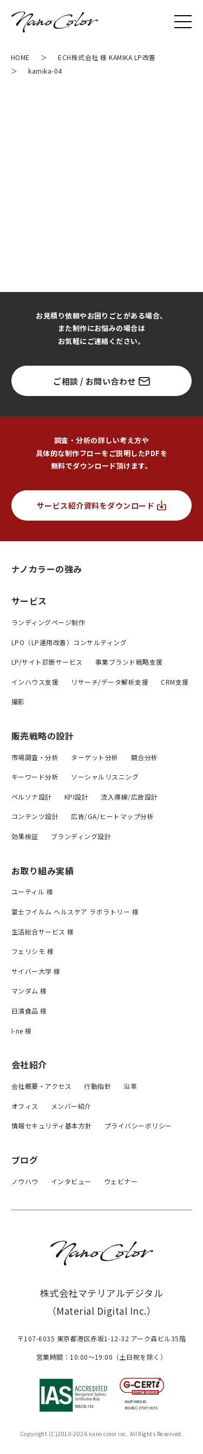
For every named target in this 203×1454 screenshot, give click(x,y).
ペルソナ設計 (31, 796)
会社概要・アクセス (41, 1085)
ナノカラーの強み (46, 568)
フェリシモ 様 (32, 951)
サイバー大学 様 (36, 971)
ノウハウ (24, 1181)
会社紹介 (29, 1064)
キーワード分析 (34, 776)
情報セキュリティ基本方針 (51, 1125)
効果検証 (24, 836)
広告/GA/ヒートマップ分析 (112, 816)
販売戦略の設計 (42, 735)
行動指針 (97, 1085)
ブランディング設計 (81, 836)
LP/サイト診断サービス (47, 661)
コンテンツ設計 (34, 816)
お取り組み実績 (42, 870)
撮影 (18, 701)
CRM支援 (174, 681)
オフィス (24, 1106)
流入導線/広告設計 (129, 796)
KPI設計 (76, 796)
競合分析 (144, 757)
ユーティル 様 (32, 891)
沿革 (130, 1085)
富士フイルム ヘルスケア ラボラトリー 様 (75, 911)
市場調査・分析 (34, 757)
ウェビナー (120, 1181)
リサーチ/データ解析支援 (109, 681)
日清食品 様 (29, 1010)
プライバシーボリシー (138, 1125)
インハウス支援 (34, 681)
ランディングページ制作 (48, 622)
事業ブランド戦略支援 (129, 661)
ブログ (24, 1159)
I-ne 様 (21, 1030)
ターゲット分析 (94, 757)
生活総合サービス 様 (42, 931)
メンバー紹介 (71, 1106)
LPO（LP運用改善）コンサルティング (69, 642)
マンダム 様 (29, 990)
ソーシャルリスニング (105, 776)
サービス (29, 600)
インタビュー (71, 1181)
